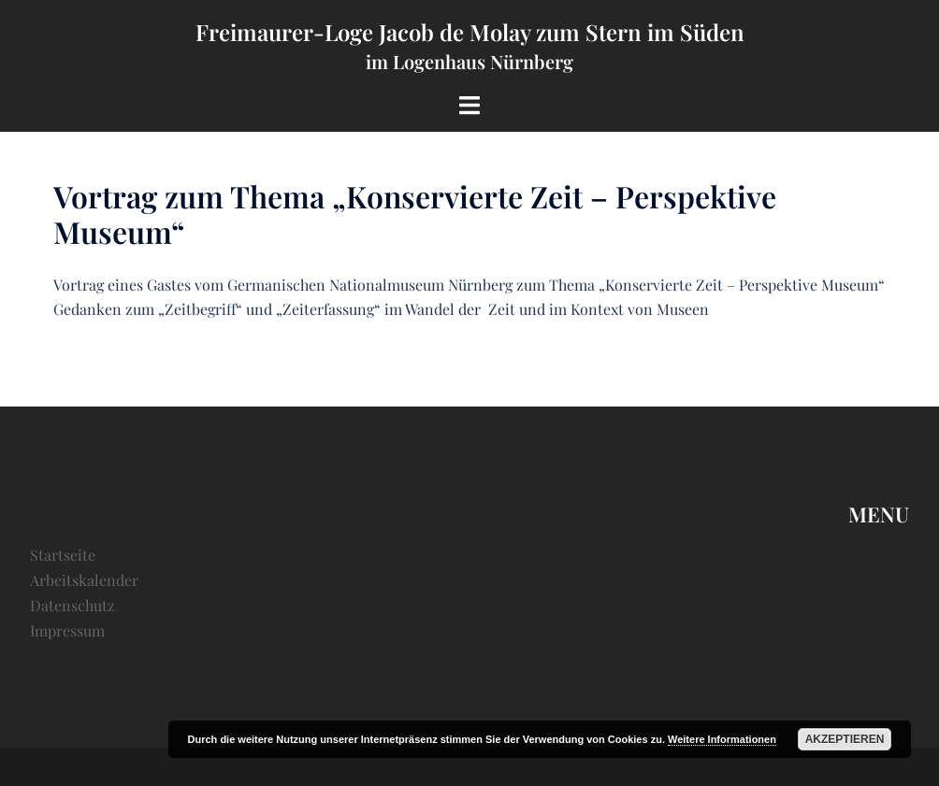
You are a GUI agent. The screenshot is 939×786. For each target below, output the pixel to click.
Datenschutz (72, 605)
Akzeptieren (845, 739)
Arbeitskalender (84, 580)
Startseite (62, 554)
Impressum (67, 630)
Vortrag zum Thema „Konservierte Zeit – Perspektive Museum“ (414, 213)
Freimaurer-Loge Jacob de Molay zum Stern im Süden (469, 32)
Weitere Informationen (722, 739)
